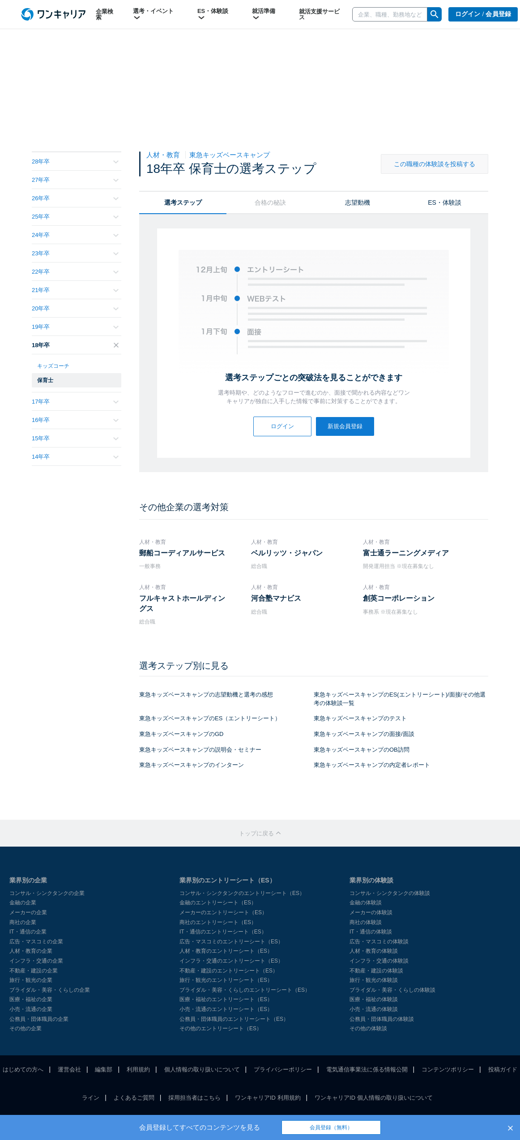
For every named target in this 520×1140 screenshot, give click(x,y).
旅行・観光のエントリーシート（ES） (226, 980)
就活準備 (263, 14)
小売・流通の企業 (30, 1009)
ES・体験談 (212, 14)
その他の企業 (25, 1028)
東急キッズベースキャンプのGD (181, 734)
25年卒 (75, 216)
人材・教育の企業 (30, 951)
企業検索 (104, 14)
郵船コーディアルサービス (182, 553)
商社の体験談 (366, 922)
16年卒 (75, 420)
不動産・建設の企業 (33, 971)
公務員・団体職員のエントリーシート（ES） (234, 1019)
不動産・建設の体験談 (376, 971)
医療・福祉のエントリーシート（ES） (226, 999)
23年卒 (75, 253)
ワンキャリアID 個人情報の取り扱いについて (374, 1097)
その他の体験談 (368, 1028)
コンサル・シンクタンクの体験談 (390, 893)
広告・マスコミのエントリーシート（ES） (231, 941)
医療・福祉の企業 (30, 999)
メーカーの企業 (28, 912)
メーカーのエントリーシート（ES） (223, 912)
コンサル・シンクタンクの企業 (47, 893)
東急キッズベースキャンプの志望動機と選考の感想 (206, 694)
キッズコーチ (53, 366)
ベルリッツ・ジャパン (287, 553)
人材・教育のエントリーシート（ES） (226, 951)
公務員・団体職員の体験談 (382, 1019)
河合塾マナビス (276, 598)
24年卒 (75, 235)
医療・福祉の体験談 (374, 999)
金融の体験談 (366, 902)
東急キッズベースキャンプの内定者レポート (372, 764)
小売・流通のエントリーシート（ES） (226, 1009)
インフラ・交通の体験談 (379, 961)
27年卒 (75, 179)
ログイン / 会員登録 (483, 14)
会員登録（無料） (331, 1127)
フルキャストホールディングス (182, 603)
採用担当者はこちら (194, 1097)
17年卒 (75, 401)
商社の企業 (22, 922)
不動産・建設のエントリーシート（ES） (228, 971)
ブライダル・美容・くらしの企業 (49, 990)
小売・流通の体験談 (374, 1009)
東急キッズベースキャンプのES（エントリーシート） (210, 718)
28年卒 (75, 161)
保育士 (45, 380)
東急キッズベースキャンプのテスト (360, 718)
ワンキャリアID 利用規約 (268, 1097)
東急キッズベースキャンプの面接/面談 (364, 734)
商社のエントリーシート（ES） (217, 922)
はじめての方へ (23, 1069)
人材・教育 (164, 155)
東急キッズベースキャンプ (229, 155)
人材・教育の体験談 (374, 951)
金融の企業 (22, 902)
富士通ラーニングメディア (406, 553)
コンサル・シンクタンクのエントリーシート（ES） (242, 893)
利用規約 (138, 1069)
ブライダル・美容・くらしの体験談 (392, 990)
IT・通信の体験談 (371, 932)
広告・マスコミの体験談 (379, 941)
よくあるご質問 (134, 1097)
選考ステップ (183, 202)
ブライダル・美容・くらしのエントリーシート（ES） (244, 990)
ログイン (282, 426)
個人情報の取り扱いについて (202, 1069)
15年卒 (75, 438)
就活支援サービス (319, 14)
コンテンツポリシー (448, 1069)
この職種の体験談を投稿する (434, 164)
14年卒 (75, 456)
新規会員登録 (345, 426)
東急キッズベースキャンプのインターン (191, 764)
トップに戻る (260, 833)
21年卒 (75, 290)
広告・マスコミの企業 (36, 941)
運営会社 (69, 1069)
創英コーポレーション (399, 598)
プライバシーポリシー (283, 1069)
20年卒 (75, 308)
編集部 (103, 1069)
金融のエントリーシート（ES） (217, 902)
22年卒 (75, 271)
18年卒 (75, 345)
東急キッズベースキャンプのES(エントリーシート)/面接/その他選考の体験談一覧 (400, 698)
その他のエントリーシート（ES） (220, 1028)
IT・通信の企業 (28, 932)
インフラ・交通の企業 (36, 961)
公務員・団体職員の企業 (38, 1019)
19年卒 (75, 326)
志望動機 (357, 202)
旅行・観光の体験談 (374, 980)
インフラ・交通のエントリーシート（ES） (231, 961)
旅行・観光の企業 (30, 980)
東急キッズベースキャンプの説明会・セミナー (200, 749)
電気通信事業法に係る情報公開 (367, 1069)
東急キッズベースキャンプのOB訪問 (361, 749)
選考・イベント (153, 14)
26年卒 (75, 198)
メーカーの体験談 (371, 912)
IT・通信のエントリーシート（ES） (223, 932)
